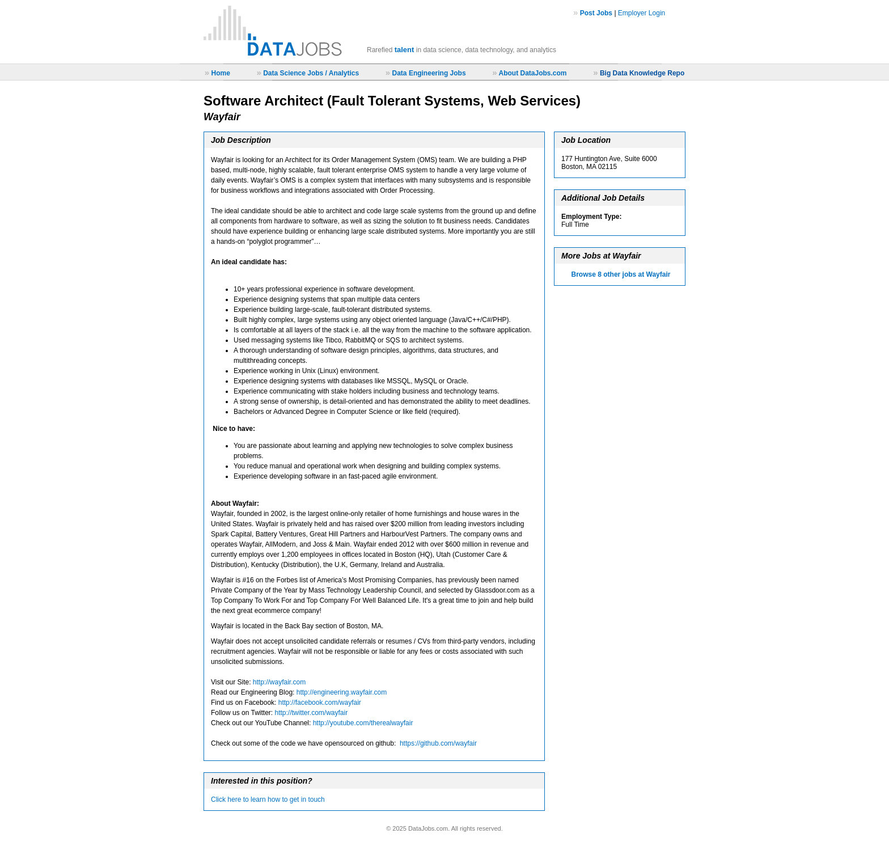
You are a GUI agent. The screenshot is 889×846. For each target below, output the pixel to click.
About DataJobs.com (532, 73)
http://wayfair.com (279, 682)
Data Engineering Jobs (429, 73)
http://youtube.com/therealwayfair (363, 723)
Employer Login (641, 13)
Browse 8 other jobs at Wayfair (621, 274)
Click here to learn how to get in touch (268, 799)
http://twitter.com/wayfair (311, 713)
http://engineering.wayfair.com (342, 692)
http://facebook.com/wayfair (319, 703)
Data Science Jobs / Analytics (311, 73)
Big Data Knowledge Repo (642, 73)
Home (220, 73)
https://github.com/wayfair (438, 743)
